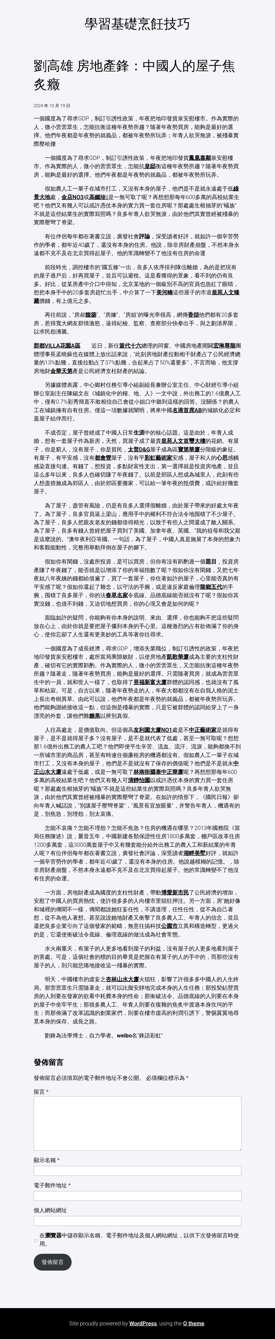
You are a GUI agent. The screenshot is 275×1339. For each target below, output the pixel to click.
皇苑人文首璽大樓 (183, 441)
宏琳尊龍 (224, 345)
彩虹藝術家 (158, 458)
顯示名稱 (47, 1160)
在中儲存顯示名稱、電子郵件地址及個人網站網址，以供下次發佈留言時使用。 (139, 1239)
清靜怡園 (139, 780)
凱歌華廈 (178, 657)
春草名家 (117, 595)
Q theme (193, 1323)
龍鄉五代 (211, 587)
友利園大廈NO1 (152, 730)
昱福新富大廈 (150, 682)
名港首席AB (187, 410)
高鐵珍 (98, 197)
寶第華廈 (189, 449)
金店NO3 (72, 197)
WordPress (143, 1323)
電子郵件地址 (52, 1185)
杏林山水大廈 (122, 979)
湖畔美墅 (194, 853)
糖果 (94, 716)
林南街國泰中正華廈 (158, 772)
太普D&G (139, 449)
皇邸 (150, 166)
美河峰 (164, 292)
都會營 (103, 458)
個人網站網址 (50, 1210)
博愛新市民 (175, 892)
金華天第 (61, 371)
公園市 (169, 926)
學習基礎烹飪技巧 (137, 24)
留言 (41, 1092)
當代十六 (130, 345)
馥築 (90, 315)
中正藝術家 (203, 730)
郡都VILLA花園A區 (57, 345)
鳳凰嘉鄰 (200, 158)
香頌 (193, 315)
